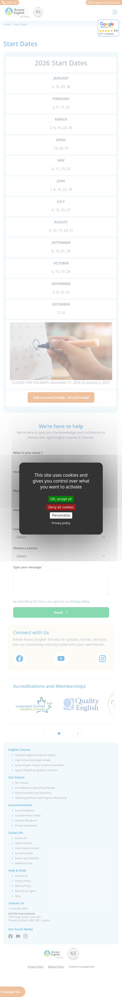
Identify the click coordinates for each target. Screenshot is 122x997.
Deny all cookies (61, 507)
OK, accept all (61, 499)
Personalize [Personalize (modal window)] (61, 515)
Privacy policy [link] (61, 523)
